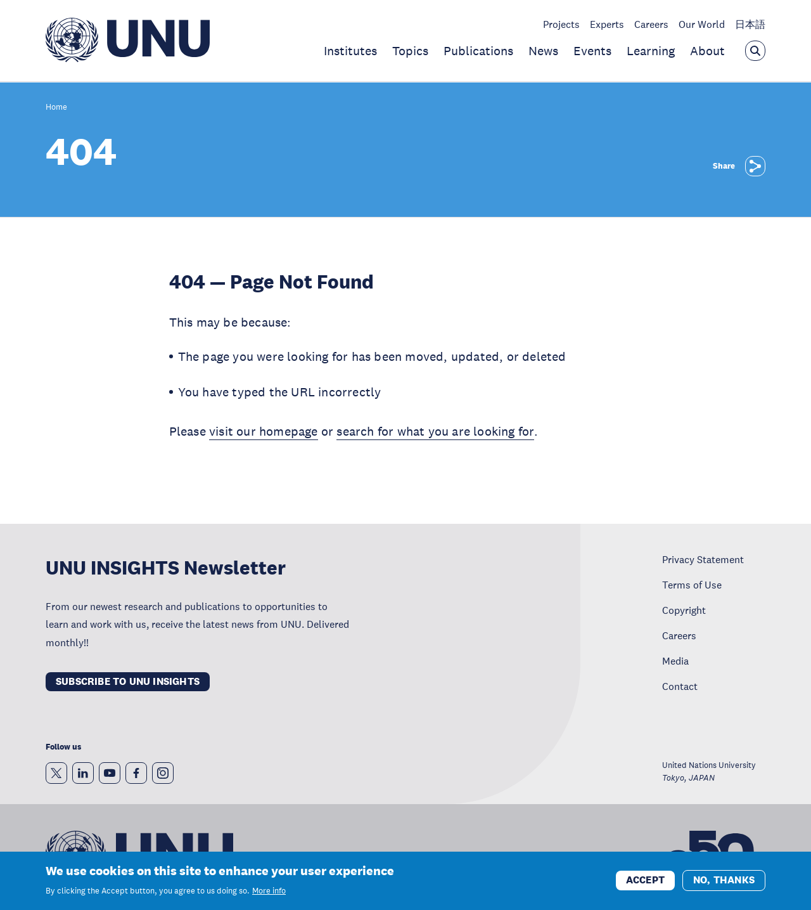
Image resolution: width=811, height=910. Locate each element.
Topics (410, 50)
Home (56, 107)
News (543, 50)
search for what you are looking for (434, 431)
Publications (478, 50)
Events (592, 50)
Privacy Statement (703, 559)
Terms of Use (692, 584)
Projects (561, 24)
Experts (607, 24)
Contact (680, 686)
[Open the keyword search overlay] (755, 51)
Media (675, 660)
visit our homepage (263, 431)
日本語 (750, 24)
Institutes (350, 50)
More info (269, 891)
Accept (645, 880)
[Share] (755, 166)
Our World (702, 24)
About (707, 50)
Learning (651, 50)
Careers (651, 24)
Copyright (684, 610)
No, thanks (724, 880)
